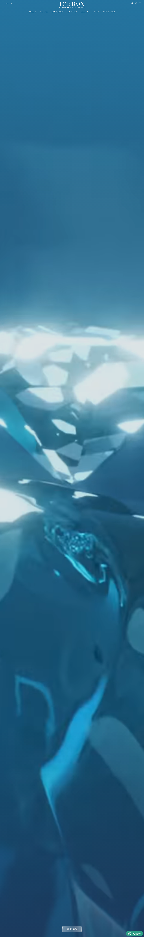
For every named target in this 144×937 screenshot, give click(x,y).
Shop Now (72, 929)
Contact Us (7, 3)
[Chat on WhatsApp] (134, 933)
